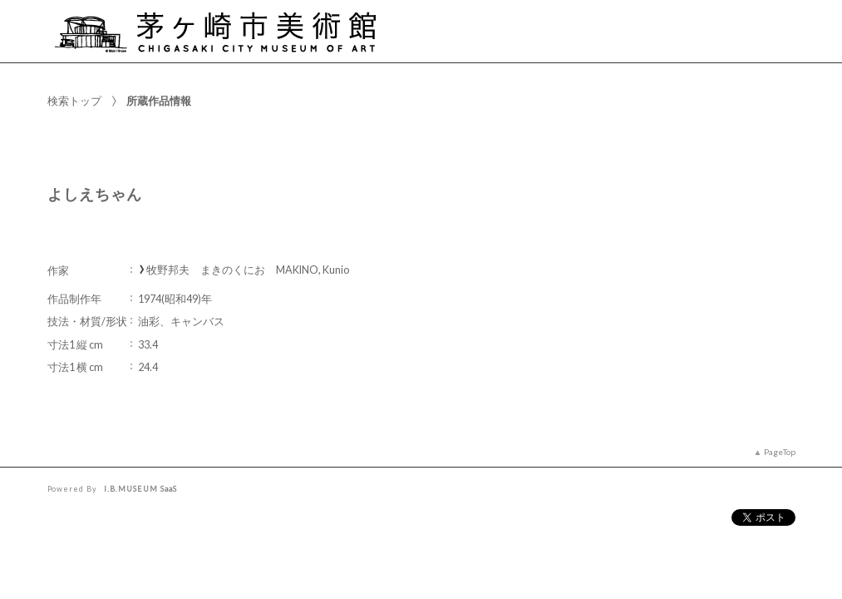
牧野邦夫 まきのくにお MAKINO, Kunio (247, 270)
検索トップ (74, 100)
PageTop (779, 452)
